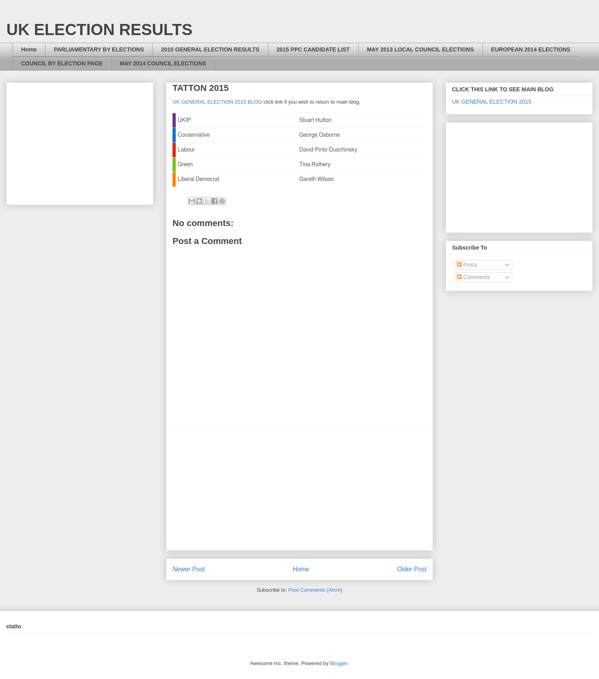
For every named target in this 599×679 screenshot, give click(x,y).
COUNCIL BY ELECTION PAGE (62, 63)
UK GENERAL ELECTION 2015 (492, 101)
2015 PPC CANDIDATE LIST (313, 49)
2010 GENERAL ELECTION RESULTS (210, 49)
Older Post (411, 569)
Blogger (338, 663)
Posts (467, 265)
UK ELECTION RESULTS (99, 29)
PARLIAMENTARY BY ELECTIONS (99, 49)
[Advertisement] (299, 488)
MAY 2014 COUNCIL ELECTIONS (163, 63)
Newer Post (189, 569)
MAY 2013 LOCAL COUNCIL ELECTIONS (420, 49)
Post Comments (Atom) (315, 590)
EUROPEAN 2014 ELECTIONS (530, 49)
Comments (473, 277)
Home (29, 49)
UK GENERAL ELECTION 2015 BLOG (217, 102)
